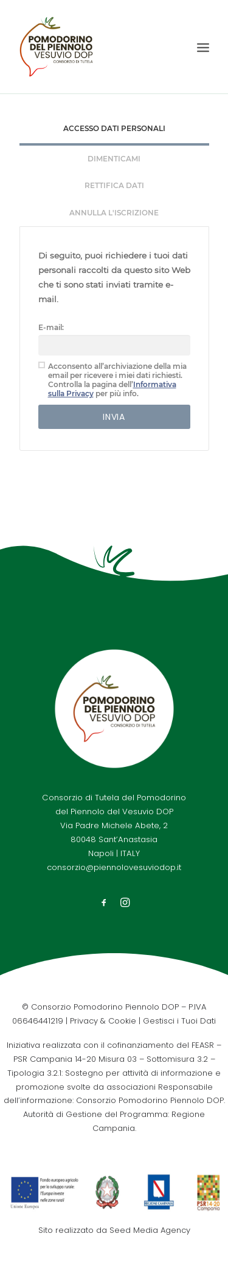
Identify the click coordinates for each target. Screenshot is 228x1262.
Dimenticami (114, 158)
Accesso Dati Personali (114, 128)
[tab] (114, 130)
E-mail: (51, 327)
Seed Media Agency (149, 1230)
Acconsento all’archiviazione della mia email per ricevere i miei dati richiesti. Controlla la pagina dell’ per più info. (112, 380)
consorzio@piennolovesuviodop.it (114, 867)
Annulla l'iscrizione (114, 212)
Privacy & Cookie (103, 1021)
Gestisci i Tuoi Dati (179, 1021)
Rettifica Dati (114, 185)
